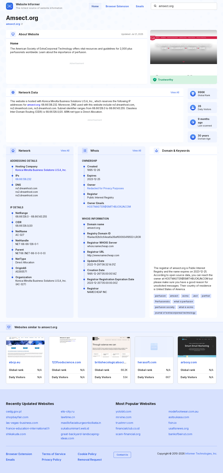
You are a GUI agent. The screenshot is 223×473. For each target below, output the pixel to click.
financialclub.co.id (127, 428)
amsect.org (14, 23)
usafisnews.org (178, 428)
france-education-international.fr (28, 428)
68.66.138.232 (23, 179)
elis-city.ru (67, 411)
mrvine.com (123, 417)
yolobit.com (123, 411)
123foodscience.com (66, 362)
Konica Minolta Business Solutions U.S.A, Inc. (40, 169)
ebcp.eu (14, 362)
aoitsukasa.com (178, 417)
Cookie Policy (87, 454)
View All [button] (175, 92)
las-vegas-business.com (22, 423)
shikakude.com (16, 434)
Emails (140, 6)
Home (95, 6)
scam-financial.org (128, 434)
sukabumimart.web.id (75, 428)
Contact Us (122, 454)
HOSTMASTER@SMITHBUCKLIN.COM (109, 206)
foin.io (172, 423)
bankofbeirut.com (180, 434)
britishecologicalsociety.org (114, 362)
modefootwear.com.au (183, 411)
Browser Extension (117, 6)
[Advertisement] (76, 73)
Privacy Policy (51, 459)
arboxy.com (189, 362)
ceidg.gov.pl (13, 411)
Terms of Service (54, 454)
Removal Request (90, 459)
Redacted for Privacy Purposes (105, 188)
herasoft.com (147, 362)
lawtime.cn (68, 417)
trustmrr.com (124, 423)
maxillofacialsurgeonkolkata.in (81, 423)
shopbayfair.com (17, 417)
